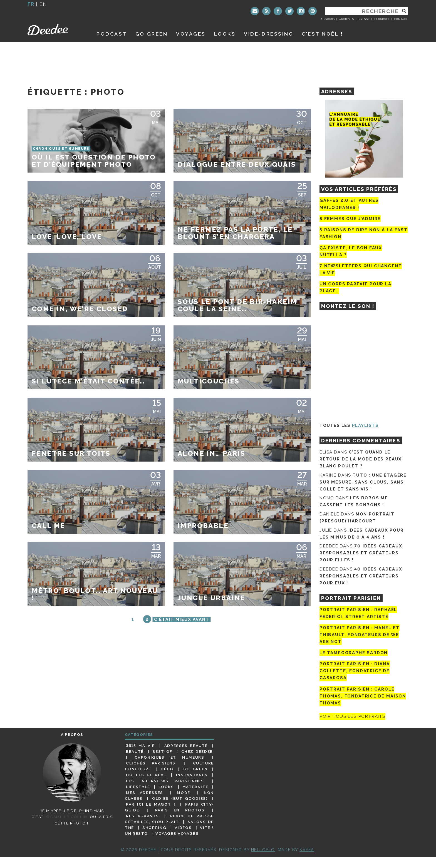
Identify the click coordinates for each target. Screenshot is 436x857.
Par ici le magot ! (150, 804)
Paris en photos (180, 810)
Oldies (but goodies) (179, 798)
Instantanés (192, 775)
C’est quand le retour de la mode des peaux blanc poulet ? (360, 459)
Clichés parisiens (150, 763)
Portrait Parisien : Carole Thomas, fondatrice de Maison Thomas (362, 696)
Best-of (162, 751)
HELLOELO (263, 849)
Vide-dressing (268, 34)
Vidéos (183, 827)
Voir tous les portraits (352, 716)
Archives (346, 19)
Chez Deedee (197, 751)
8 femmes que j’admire (350, 218)
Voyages (191, 34)
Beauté (135, 751)
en (43, 4)
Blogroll (382, 19)
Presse (364, 19)
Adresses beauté (186, 745)
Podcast (111, 34)
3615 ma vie (140, 745)
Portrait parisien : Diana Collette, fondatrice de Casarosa (354, 670)
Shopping (154, 827)
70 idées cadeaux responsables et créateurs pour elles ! (360, 553)
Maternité (195, 786)
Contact (401, 19)
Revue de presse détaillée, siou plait (169, 819)
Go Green (195, 769)
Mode (183, 792)
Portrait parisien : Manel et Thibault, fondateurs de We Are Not (359, 634)
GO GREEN (151, 34)
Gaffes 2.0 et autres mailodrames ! (348, 204)
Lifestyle (138, 786)
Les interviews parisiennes (165, 781)
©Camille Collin (66, 816)
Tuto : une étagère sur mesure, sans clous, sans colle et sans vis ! (363, 482)
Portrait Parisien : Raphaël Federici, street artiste (358, 613)
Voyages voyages (177, 833)
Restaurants (142, 816)
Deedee (56, 29)
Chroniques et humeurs (169, 757)
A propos (328, 19)
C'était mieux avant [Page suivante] (181, 619)
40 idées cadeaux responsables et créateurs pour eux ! (360, 576)
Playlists (365, 425)
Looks (225, 34)
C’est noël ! (322, 34)
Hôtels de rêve (146, 775)
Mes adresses (144, 792)
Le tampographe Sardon (353, 652)
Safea (306, 849)
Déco (167, 769)
